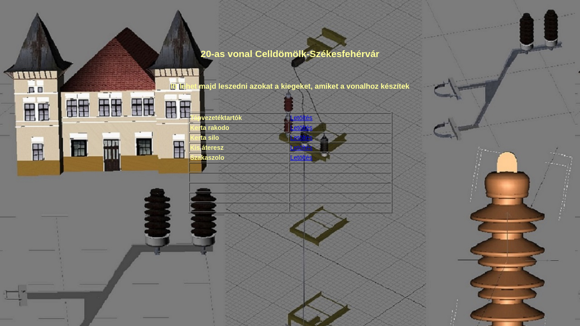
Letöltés (301, 117)
